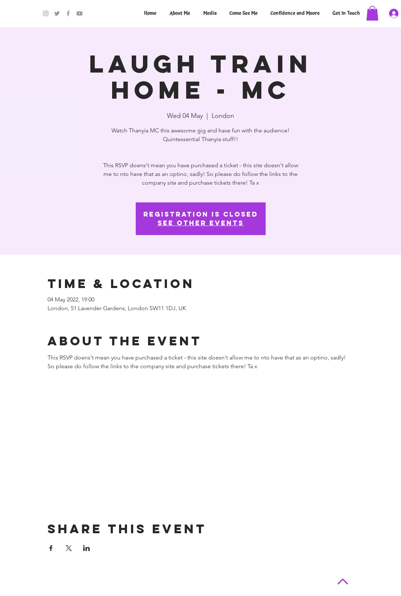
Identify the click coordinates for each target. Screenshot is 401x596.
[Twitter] (57, 13)
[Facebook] (68, 13)
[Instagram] (45, 13)
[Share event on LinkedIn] (86, 548)
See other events (200, 223)
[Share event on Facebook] (51, 548)
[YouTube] (79, 13)
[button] (372, 13)
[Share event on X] (68, 548)
